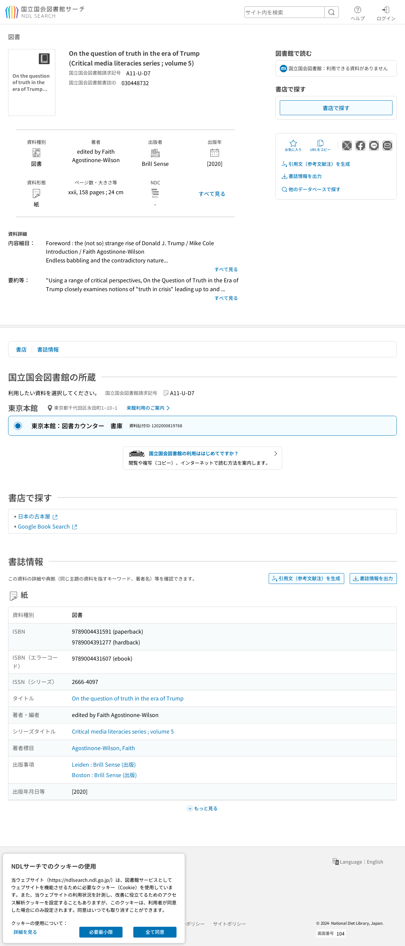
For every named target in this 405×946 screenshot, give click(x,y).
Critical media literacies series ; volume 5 (123, 731)
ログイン (386, 12)
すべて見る (211, 193)
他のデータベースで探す (311, 189)
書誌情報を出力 (301, 176)
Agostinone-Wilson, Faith (103, 748)
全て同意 (154, 931)
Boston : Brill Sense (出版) (104, 775)
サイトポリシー (229, 923)
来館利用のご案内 (149, 408)
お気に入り (293, 145)
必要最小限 (101, 931)
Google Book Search (48, 526)
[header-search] (291, 12)
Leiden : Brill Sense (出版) (104, 764)
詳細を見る (25, 931)
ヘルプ (358, 12)
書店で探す (336, 108)
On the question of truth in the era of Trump (128, 698)
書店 (21, 349)
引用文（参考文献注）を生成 (315, 164)
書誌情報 (48, 349)
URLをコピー (320, 145)
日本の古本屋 (38, 516)
